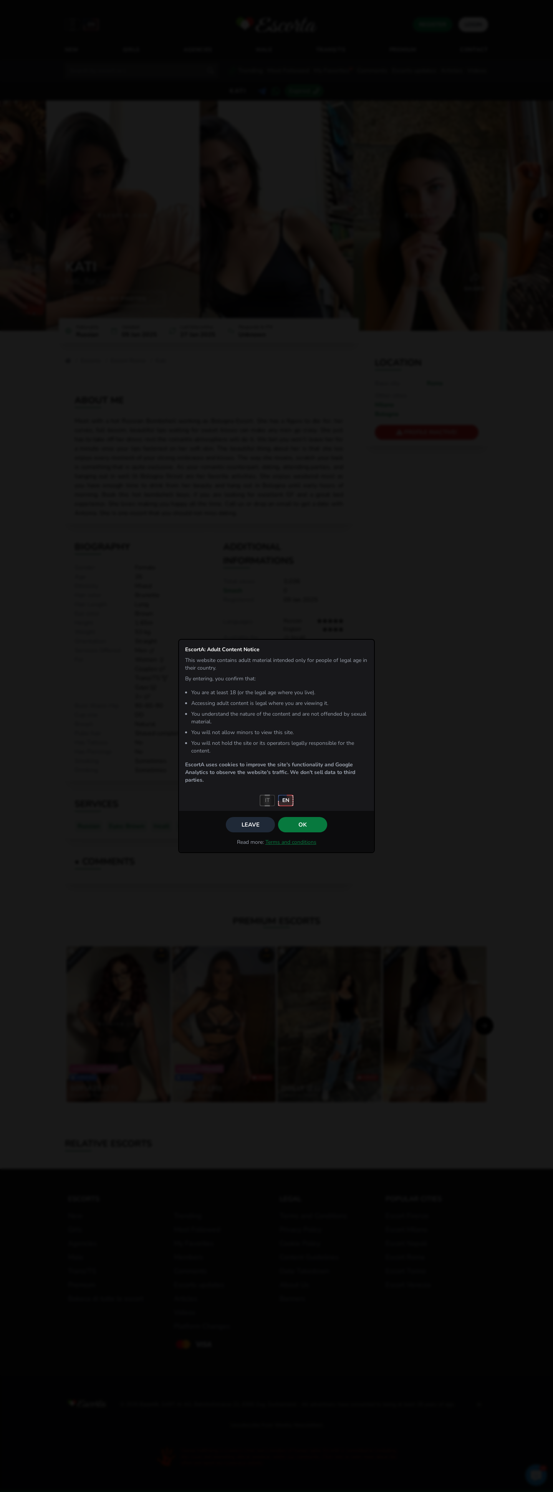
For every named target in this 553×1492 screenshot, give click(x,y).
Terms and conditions (290, 842)
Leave (251, 825)
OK (302, 825)
